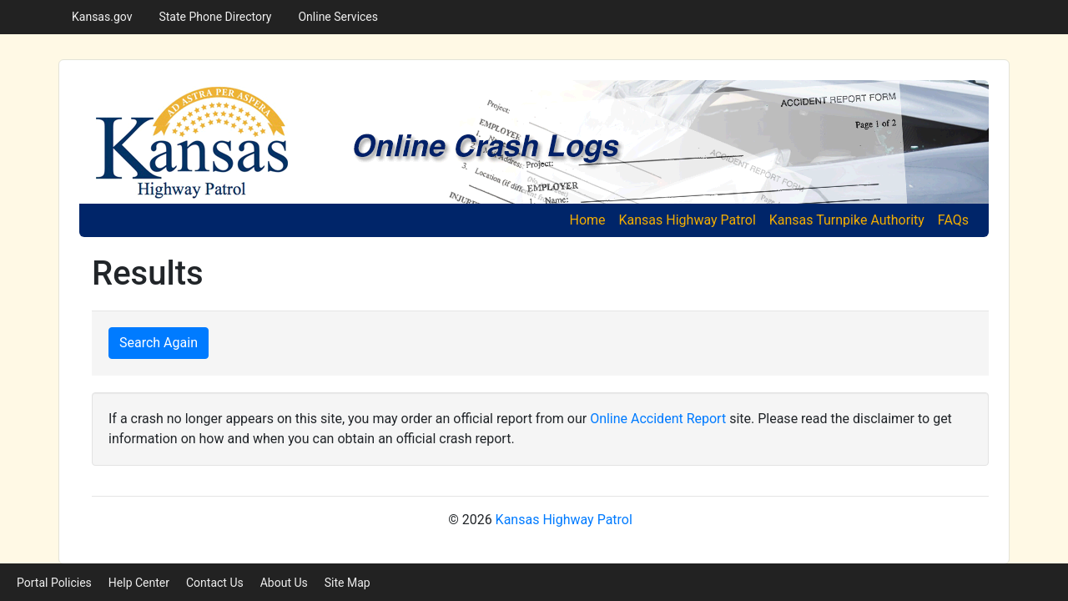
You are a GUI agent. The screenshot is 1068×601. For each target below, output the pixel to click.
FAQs (953, 220)
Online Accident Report (658, 419)
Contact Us (215, 582)
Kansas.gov (102, 16)
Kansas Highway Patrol (687, 220)
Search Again (158, 343)
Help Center (138, 582)
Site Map (347, 582)
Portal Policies (54, 582)
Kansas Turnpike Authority (846, 220)
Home (590, 219)
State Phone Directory (215, 16)
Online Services (338, 16)
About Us (284, 582)
